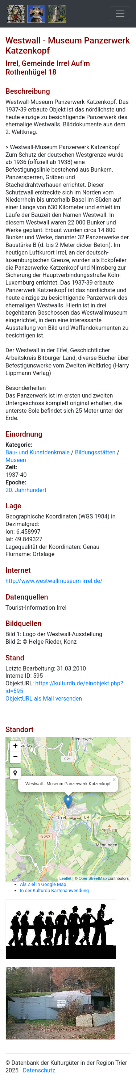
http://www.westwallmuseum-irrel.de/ (54, 580)
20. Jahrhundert (25, 490)
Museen (15, 460)
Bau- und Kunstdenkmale (37, 452)
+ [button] (15, 746)
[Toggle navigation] (120, 14)
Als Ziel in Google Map (43, 884)
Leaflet (65, 878)
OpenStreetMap (93, 878)
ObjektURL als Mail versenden (43, 698)
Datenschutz (39, 1070)
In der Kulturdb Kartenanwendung (54, 890)
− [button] (15, 757)
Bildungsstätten (95, 452)
